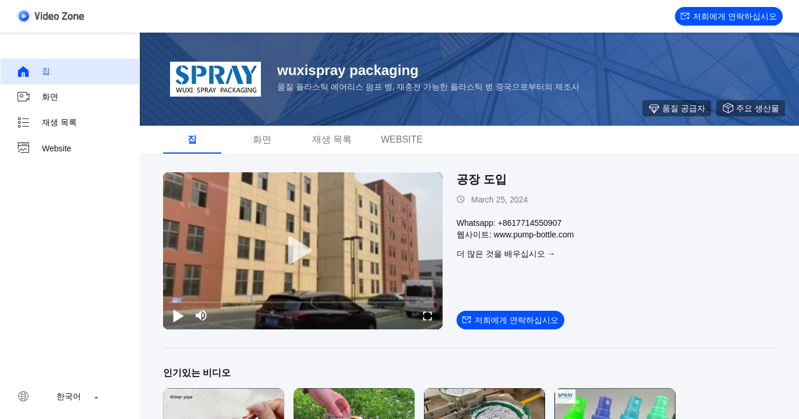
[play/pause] (178, 315)
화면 (37, 97)
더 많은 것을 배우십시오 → (506, 253)
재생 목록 (46, 123)
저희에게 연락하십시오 (729, 16)
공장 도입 (482, 179)
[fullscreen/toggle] (427, 315)
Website (43, 148)
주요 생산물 (750, 108)
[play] (302, 250)
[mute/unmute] (201, 315)
